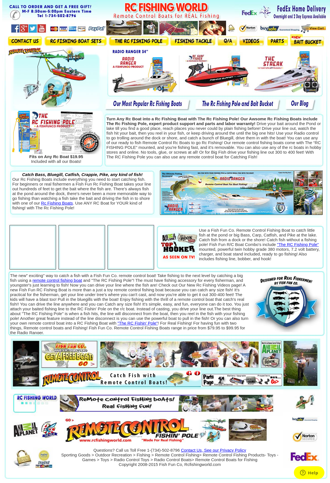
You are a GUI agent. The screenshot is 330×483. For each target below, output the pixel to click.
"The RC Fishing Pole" (298, 244)
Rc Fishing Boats (57, 203)
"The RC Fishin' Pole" (138, 323)
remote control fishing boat (57, 280)
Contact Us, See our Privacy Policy (213, 450)
